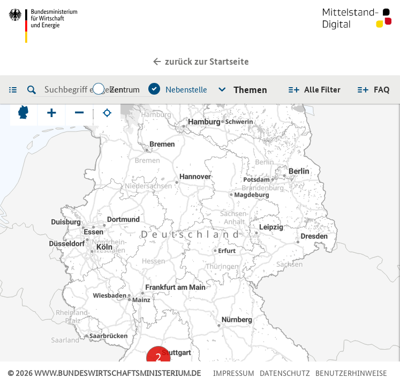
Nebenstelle (186, 89)
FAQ (382, 89)
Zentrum (125, 89)
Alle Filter (322, 89)
